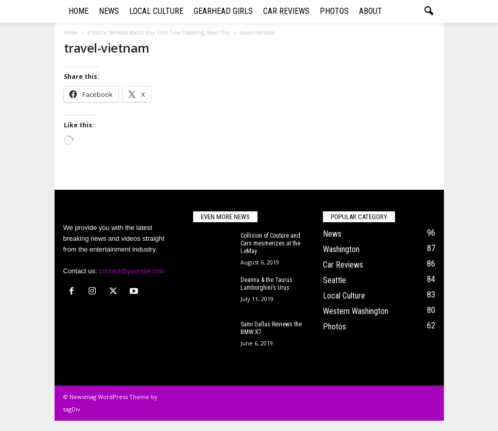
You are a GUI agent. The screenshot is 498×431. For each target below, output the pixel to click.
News (109, 11)
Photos (334, 11)
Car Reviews (286, 11)
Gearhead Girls (223, 11)
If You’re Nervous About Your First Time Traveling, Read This (159, 32)
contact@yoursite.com (132, 271)
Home (78, 11)
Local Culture (156, 11)
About (370, 11)
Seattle (334, 280)
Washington (341, 249)
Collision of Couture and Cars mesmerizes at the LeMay (270, 243)
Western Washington (355, 311)
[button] (428, 11)
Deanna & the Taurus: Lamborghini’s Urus (267, 283)
